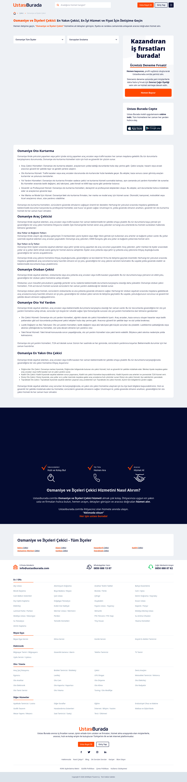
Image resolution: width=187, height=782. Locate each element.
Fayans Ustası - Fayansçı (104, 606)
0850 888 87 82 (164, 568)
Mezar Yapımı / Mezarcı (22, 713)
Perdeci (57, 616)
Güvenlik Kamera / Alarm (64, 652)
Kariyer (112, 759)
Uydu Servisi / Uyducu (22, 657)
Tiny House (99, 621)
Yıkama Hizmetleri (142, 621)
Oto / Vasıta (19, 664)
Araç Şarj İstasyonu (21, 670)
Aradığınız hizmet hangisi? (73, 5)
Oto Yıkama (58, 690)
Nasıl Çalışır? (78, 759)
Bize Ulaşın (121, 759)
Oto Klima (99, 685)
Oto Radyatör (140, 685)
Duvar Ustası (140, 601)
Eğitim (97, 703)
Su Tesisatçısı (18, 621)
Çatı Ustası (58, 596)
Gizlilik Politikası (87, 768)
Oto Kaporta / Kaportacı (63, 685)
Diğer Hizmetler (21, 697)
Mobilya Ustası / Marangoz (24, 616)
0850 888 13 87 (102, 568)
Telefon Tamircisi (101, 652)
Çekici (21, 13)
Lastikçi (57, 675)
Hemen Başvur (148, 92)
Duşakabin (99, 601)
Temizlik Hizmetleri (61, 621)
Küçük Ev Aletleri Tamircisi (145, 639)
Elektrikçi (17, 606)
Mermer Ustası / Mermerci (65, 611)
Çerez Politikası (102, 768)
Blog (87, 759)
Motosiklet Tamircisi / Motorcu (147, 675)
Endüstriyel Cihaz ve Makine (146, 703)
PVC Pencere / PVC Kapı (104, 616)
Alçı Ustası (17, 586)
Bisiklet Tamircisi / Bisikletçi (65, 670)
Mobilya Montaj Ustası (144, 611)
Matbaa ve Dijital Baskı (144, 708)
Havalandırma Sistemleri (64, 708)
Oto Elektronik (19, 685)
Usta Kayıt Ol (145, 5)
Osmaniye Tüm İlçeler (39, 39)
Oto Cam (57, 680)
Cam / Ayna (139, 591)
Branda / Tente (101, 591)
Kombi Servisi (100, 639)
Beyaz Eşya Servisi (20, 639)
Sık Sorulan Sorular (99, 759)
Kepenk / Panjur (141, 606)
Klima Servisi (59, 639)
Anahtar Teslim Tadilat (104, 586)
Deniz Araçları (140, 670)
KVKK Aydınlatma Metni (69, 768)
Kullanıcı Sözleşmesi (119, 768)
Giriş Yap (161, 5)
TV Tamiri (139, 652)
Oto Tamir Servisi (20, 690)
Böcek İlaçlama (19, 591)
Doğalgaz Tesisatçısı (62, 601)
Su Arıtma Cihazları (143, 616)
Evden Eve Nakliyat (61, 606)
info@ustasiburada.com (34, 568)
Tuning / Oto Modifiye (103, 690)
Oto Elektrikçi (140, 680)
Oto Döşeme (100, 680)
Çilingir (97, 596)
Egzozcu (16, 675)
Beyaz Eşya (18, 632)
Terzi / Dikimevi (101, 713)
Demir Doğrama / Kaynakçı (146, 596)
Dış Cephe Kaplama (21, 601)
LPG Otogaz (99, 675)
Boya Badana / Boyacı (63, 591)
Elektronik (18, 646)
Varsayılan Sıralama (93, 39)
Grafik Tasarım (19, 708)
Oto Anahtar (18, 680)
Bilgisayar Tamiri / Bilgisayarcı (25, 652)
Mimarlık (98, 611)
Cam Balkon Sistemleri (22, 596)
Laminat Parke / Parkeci (23, 611)
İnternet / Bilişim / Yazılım (105, 708)
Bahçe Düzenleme (142, 586)
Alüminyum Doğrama (63, 586)
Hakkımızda (66, 759)
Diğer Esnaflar (60, 703)
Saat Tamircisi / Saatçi (63, 713)
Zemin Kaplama (19, 626)
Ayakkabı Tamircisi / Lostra (24, 703)
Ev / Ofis (17, 579)
